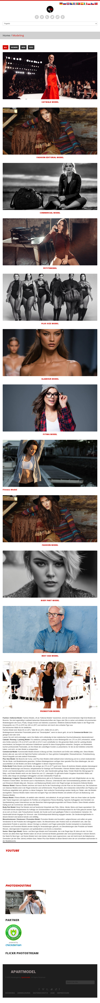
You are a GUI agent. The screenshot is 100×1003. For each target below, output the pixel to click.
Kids (31, 47)
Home (6, 35)
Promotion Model (50, 711)
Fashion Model (50, 545)
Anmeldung (23, 993)
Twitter (52, 17)
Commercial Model (50, 212)
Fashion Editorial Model (50, 157)
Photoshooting (18, 885)
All (5, 47)
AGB (52, 993)
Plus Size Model (50, 323)
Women (14, 47)
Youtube (12, 850)
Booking (10, 993)
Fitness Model (10, 489)
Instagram (63, 17)
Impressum (63, 993)
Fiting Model (50, 434)
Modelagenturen (61, 989)
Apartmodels (25, 977)
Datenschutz (40, 993)
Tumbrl (47, 17)
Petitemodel (50, 268)
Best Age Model (50, 655)
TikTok (51, 989)
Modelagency (43, 989)
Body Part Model (50, 600)
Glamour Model (50, 379)
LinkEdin (58, 17)
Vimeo (42, 17)
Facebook (37, 17)
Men (23, 47)
